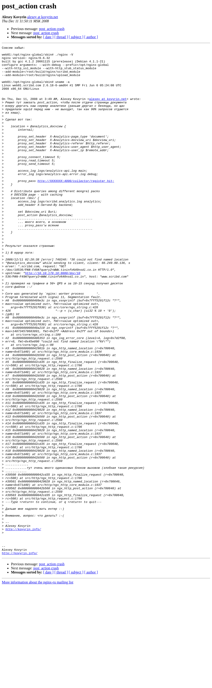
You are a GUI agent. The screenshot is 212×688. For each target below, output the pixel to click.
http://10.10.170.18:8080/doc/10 (52, 319)
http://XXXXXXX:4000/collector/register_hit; (75, 208)
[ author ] (91, 37)
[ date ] (48, 37)
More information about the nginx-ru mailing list (37, 684)
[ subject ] (76, 37)
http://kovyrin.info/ (23, 626)
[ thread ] (61, 37)
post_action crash (52, 29)
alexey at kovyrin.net (42, 17)
